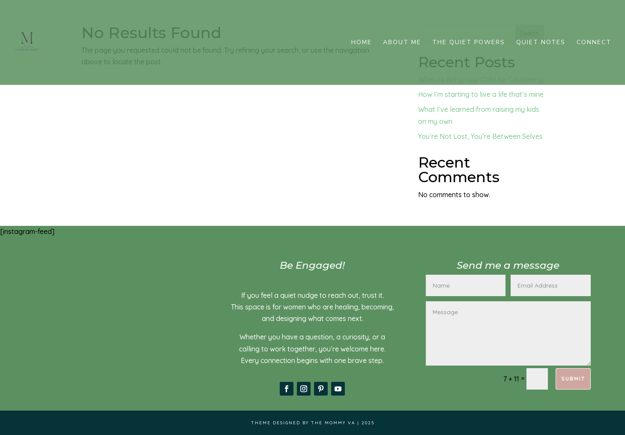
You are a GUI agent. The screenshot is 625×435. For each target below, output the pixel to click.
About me (402, 42)
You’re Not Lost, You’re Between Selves (480, 136)
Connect (594, 42)
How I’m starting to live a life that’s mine (481, 94)
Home (361, 42)
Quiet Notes (540, 42)
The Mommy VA (333, 423)
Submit (573, 378)
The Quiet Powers (468, 42)
